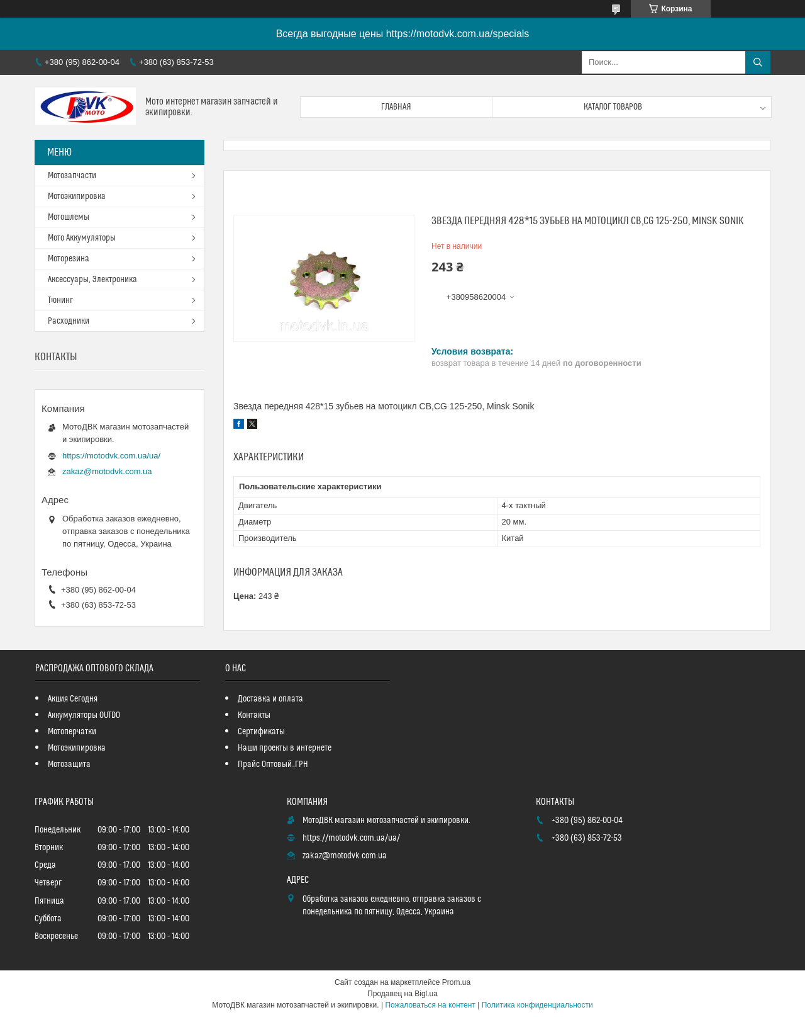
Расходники (68, 321)
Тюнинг (60, 300)
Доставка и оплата (270, 699)
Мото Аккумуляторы (82, 238)
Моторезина (68, 259)
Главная (396, 107)
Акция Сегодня (72, 699)
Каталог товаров (613, 107)
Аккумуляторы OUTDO (84, 715)
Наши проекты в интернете (284, 748)
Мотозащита (69, 764)
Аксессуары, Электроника (92, 280)
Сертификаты (261, 732)
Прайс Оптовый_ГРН (273, 764)
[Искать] (757, 62)
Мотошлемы (68, 217)
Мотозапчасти (72, 176)
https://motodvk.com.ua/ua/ (111, 455)
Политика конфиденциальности (537, 1005)
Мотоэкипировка (77, 196)
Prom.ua (456, 982)
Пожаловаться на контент (430, 1005)
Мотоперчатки (72, 732)
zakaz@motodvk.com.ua (107, 471)
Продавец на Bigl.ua (402, 993)
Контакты (254, 715)
